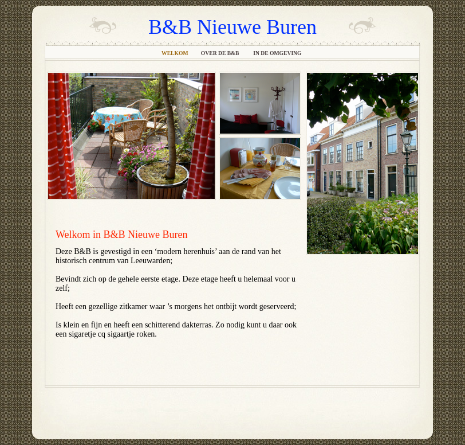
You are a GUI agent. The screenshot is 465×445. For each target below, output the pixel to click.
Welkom (175, 53)
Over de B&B (221, 53)
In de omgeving (278, 53)
